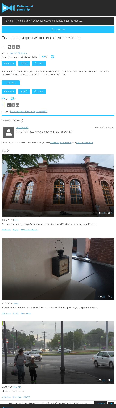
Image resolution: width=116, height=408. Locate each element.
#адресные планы (29, 230)
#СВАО (26, 397)
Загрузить (58, 29)
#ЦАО (24, 63)
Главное (8, 20)
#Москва (9, 63)
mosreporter (22, 127)
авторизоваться (84, 142)
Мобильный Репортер (17, 8)
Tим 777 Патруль (18, 53)
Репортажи (22, 20)
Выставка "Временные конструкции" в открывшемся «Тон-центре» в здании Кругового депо (49, 307)
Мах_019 (17, 387)
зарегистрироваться (60, 142)
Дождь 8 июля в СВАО (13, 391)
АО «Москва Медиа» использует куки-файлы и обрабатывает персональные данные (50, 403)
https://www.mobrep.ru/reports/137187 (28, 111)
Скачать (10, 82)
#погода (38, 63)
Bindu (16, 220)
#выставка (26, 313)
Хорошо (101, 403)
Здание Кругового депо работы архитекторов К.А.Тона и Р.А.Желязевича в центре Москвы (49, 224)
